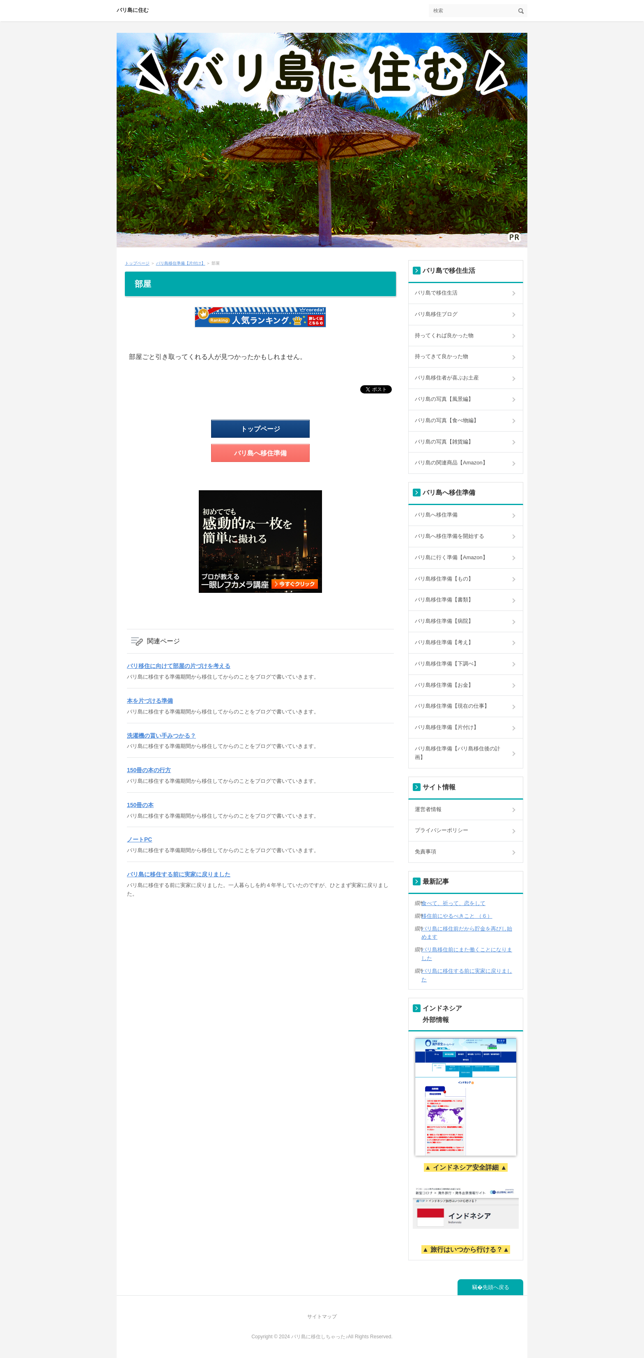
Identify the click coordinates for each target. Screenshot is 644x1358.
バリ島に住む (133, 10)
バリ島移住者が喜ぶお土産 (447, 378)
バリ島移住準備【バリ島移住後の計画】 (457, 752)
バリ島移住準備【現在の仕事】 (452, 706)
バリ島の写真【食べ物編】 (447, 420)
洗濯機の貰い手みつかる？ (161, 735)
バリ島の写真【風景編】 (444, 399)
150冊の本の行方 (149, 770)
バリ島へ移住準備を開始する (449, 536)
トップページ (260, 428)
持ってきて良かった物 (441, 356)
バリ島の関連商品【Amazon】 (451, 463)
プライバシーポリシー (441, 830)
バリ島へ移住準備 (260, 453)
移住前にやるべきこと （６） (456, 916)
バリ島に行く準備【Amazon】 (451, 557)
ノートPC (139, 839)
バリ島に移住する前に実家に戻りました (178, 874)
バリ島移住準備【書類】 (444, 600)
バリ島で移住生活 (436, 293)
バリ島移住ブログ (436, 314)
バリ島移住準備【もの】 (444, 579)
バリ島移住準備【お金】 (444, 685)
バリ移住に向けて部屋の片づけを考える (178, 666)
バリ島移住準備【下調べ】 (447, 664)
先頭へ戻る (496, 1287)
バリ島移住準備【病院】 (444, 621)
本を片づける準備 (150, 700)
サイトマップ (322, 1316)
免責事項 (425, 851)
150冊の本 (140, 805)
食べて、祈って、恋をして (453, 903)
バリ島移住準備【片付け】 (447, 727)
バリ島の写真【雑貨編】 (444, 442)
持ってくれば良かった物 (444, 335)
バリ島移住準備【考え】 (444, 642)
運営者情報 (428, 809)
